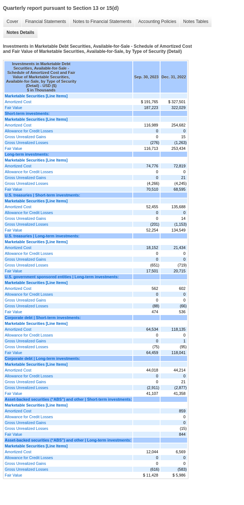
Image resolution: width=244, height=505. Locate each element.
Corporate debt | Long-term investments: (42, 358)
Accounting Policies (157, 21)
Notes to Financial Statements (102, 21)
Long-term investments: (27, 154)
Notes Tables (195, 21)
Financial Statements (45, 21)
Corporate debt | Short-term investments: (43, 317)
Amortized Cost (18, 102)
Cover (12, 21)
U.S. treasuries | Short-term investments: (42, 195)
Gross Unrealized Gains (25, 137)
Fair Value (13, 107)
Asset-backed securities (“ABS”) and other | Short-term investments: (68, 399)
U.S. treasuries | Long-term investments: (42, 236)
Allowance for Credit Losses (29, 131)
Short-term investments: (27, 113)
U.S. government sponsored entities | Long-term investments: (62, 277)
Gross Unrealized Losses (26, 142)
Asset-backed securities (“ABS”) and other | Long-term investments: (68, 440)
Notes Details (20, 32)
